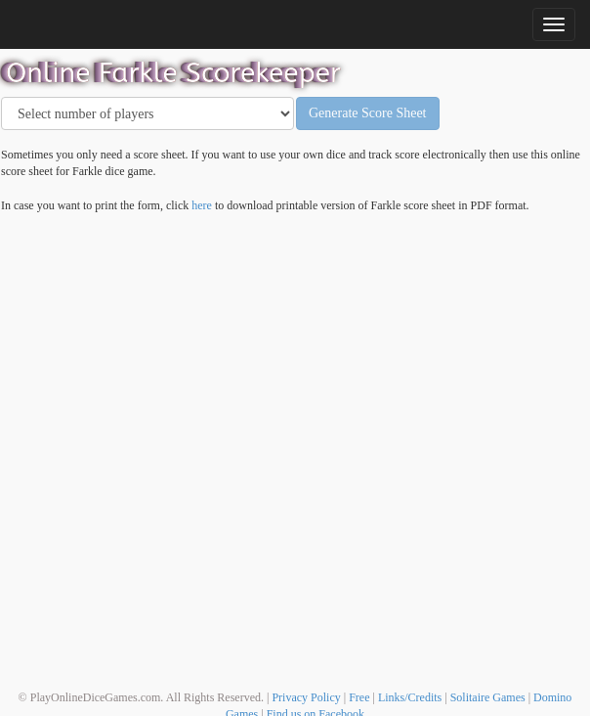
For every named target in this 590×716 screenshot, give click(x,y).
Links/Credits (410, 697)
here (201, 205)
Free (359, 697)
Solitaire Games (488, 697)
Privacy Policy (306, 697)
